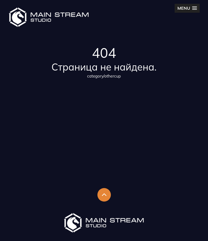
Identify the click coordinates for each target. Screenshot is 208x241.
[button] (187, 8)
